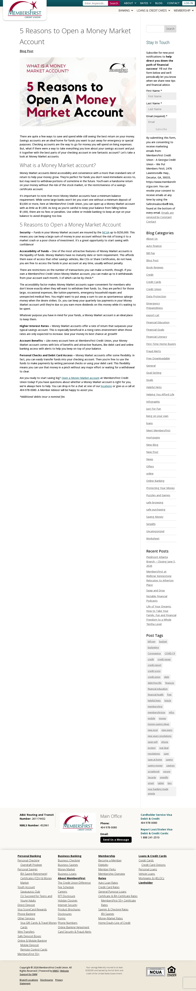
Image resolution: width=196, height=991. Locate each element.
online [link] (149, 473)
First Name (154, 90)
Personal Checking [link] (28, 860)
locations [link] (106, 386)
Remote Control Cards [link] (33, 949)
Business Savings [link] (68, 865)
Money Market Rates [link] (110, 918)
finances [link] (169, 682)
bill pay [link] (151, 641)
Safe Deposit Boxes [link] (29, 936)
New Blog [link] (152, 444)
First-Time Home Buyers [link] (161, 344)
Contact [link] (173, 3)
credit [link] (151, 659)
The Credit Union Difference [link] (74, 882)
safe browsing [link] (154, 502)
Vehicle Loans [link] (147, 874)
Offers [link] (150, 466)
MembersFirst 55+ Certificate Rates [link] (118, 903)
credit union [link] (154, 677)
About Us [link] (152, 238)
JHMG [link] (55, 970)
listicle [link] (167, 700)
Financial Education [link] (157, 322)
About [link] (128, 3)
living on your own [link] (157, 416)
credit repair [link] (164, 659)
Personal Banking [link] (29, 856)
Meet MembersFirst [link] (158, 430)
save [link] (166, 753)
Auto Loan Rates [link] (108, 882)
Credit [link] (149, 274)
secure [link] (166, 771)
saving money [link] (155, 765)
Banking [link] (124, 10)
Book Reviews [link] (154, 267)
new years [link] (166, 730)
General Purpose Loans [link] (112, 891)
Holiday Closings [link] (67, 900)
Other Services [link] (26, 918)
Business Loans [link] (67, 874)
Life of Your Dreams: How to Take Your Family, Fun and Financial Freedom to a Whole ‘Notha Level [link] (161, 615)
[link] (25, 9)
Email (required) (156, 116)
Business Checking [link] (69, 860)
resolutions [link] (154, 753)
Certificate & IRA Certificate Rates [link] (118, 896)
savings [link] (170, 765)
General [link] (151, 365)
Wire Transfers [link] (26, 931)
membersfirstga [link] (156, 712)
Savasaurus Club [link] (30, 891)
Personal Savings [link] (27, 869)
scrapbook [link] (153, 771)
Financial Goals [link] (155, 329)
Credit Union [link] (153, 289)
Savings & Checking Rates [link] (113, 909)
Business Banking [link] (69, 856)
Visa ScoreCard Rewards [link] (32, 909)
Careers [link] (62, 891)
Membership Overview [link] (111, 874)
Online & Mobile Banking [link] (32, 940)
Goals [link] (149, 380)
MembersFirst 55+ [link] (29, 954)
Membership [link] (182, 10)
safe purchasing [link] (155, 509)
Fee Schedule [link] (66, 887)
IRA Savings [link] (107, 914)
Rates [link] (144, 3)
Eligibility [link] (103, 865)
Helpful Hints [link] (154, 387)
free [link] (169, 694)
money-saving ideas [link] (158, 724)
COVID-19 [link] (170, 653)
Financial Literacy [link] (156, 336)
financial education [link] (158, 688)
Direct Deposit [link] (26, 905)
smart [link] (151, 783)
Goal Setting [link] (153, 372)
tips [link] (170, 783)
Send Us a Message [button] (116, 839)
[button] (170, 28)
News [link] (149, 459)
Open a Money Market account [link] (80, 378)
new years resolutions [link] (160, 736)
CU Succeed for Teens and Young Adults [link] (36, 898)
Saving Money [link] (154, 517)
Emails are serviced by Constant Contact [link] (160, 217)
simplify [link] (164, 777)
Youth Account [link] (26, 887)
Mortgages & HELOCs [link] (151, 878)
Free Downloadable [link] (158, 358)
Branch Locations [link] (29, 980)
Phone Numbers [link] (67, 923)
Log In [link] (188, 3)
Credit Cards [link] (153, 282)
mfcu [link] (171, 712)
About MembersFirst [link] (71, 878)
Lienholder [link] (146, 882)
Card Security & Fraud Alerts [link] (74, 931)
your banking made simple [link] (158, 791)
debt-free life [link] (154, 682)
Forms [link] (62, 918)
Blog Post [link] (26, 51)
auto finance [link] (154, 246)
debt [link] (166, 677)
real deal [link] (164, 747)
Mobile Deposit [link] (29, 945)
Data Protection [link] (156, 296)
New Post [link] (152, 452)
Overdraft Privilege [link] (31, 865)
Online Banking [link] (155, 481)
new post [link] (153, 730)
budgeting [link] (153, 647)
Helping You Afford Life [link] (160, 394)
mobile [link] (151, 718)
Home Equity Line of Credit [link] (114, 923)
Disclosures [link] (65, 914)
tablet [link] (161, 783)
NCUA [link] (105, 232)
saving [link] (169, 759)
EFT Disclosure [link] (66, 896)
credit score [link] (154, 671)
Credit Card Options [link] (153, 865)
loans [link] (149, 423)
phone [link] (164, 742)
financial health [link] (156, 694)
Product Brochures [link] (69, 909)
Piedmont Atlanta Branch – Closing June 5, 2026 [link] (161, 561)
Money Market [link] (66, 869)
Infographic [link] (153, 401)
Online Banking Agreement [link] (73, 927)
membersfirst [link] (155, 706)
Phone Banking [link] (26, 914)
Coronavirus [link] (154, 653)
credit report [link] (154, 665)
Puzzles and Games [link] (158, 495)
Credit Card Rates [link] (109, 887)
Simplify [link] (151, 524)
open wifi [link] (153, 742)
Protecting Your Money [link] (160, 488)
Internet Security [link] (67, 905)
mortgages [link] (153, 437)
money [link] (162, 718)
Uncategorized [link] (155, 531)
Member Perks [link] (107, 869)
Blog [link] (158, 3)
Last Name (154, 103)
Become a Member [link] (110, 860)
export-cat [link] (152, 315)
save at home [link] (155, 759)
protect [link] (152, 747)
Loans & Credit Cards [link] (152, 10)
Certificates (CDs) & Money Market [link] (36, 880)
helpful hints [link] (154, 700)
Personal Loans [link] (148, 869)
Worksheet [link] (152, 538)
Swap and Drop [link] (155, 590)
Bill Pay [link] (150, 253)
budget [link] (163, 641)
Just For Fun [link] (153, 408)
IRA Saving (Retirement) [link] (33, 874)
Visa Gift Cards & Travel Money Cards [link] (38, 925)
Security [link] (152, 777)
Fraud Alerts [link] (153, 351)
